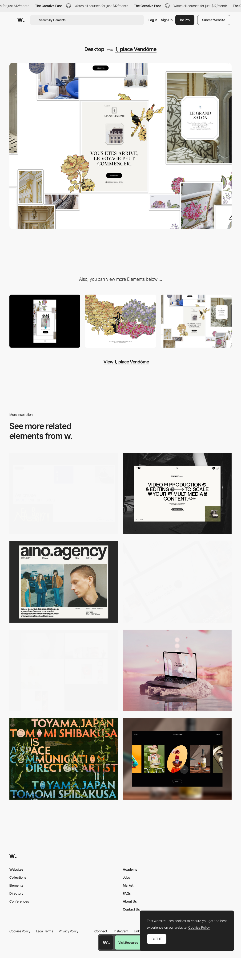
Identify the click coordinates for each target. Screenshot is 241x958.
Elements (16, 885)
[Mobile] (44, 321)
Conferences (19, 901)
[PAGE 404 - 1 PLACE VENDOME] (120, 321)
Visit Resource (128, 942)
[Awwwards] (20, 20)
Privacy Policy (68, 931)
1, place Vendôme (136, 49)
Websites (16, 869)
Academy (130, 869)
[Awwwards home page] (106, 942)
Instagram (121, 931)
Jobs (126, 877)
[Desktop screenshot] (63, 670)
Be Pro (185, 20)
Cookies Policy (19, 931)
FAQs (127, 893)
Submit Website (213, 20)
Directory (16, 893)
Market (128, 885)
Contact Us (131, 909)
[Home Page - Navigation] (196, 321)
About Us (130, 901)
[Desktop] (63, 493)
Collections (17, 877)
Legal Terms (44, 931)
